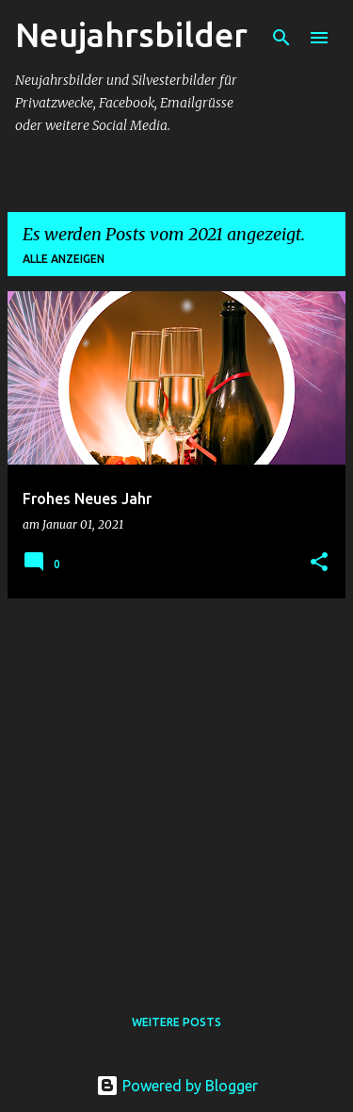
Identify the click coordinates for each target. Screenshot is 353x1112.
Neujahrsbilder (131, 34)
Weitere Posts (176, 1022)
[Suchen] (281, 37)
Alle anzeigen (63, 259)
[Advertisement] (176, 790)
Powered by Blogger (177, 1085)
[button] (319, 563)
